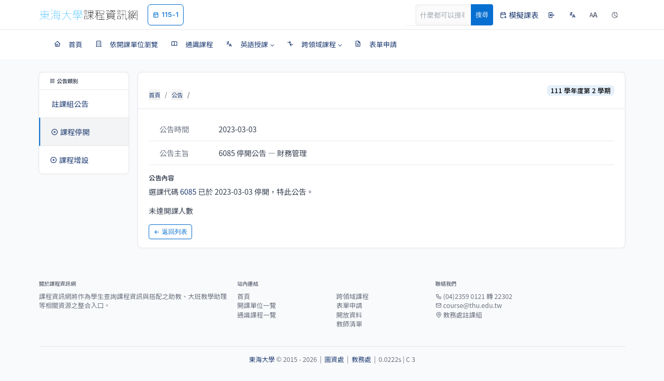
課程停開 (70, 131)
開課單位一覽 (256, 305)
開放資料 (349, 315)
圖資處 (334, 359)
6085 (188, 191)
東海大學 (262, 359)
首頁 (154, 94)
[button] (250, 44)
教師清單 (349, 324)
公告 (177, 94)
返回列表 (170, 231)
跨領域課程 (352, 296)
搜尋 (482, 15)
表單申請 (349, 305)
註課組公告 (70, 103)
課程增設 (69, 160)
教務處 (361, 359)
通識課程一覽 (256, 315)
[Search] (449, 14)
